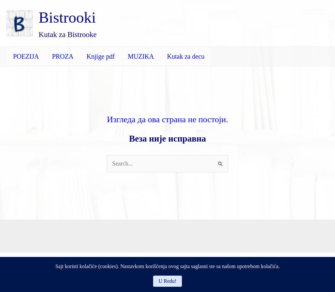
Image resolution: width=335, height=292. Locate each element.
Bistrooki (67, 17)
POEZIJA (26, 56)
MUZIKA (141, 56)
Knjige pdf (100, 56)
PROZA (63, 56)
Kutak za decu (185, 56)
